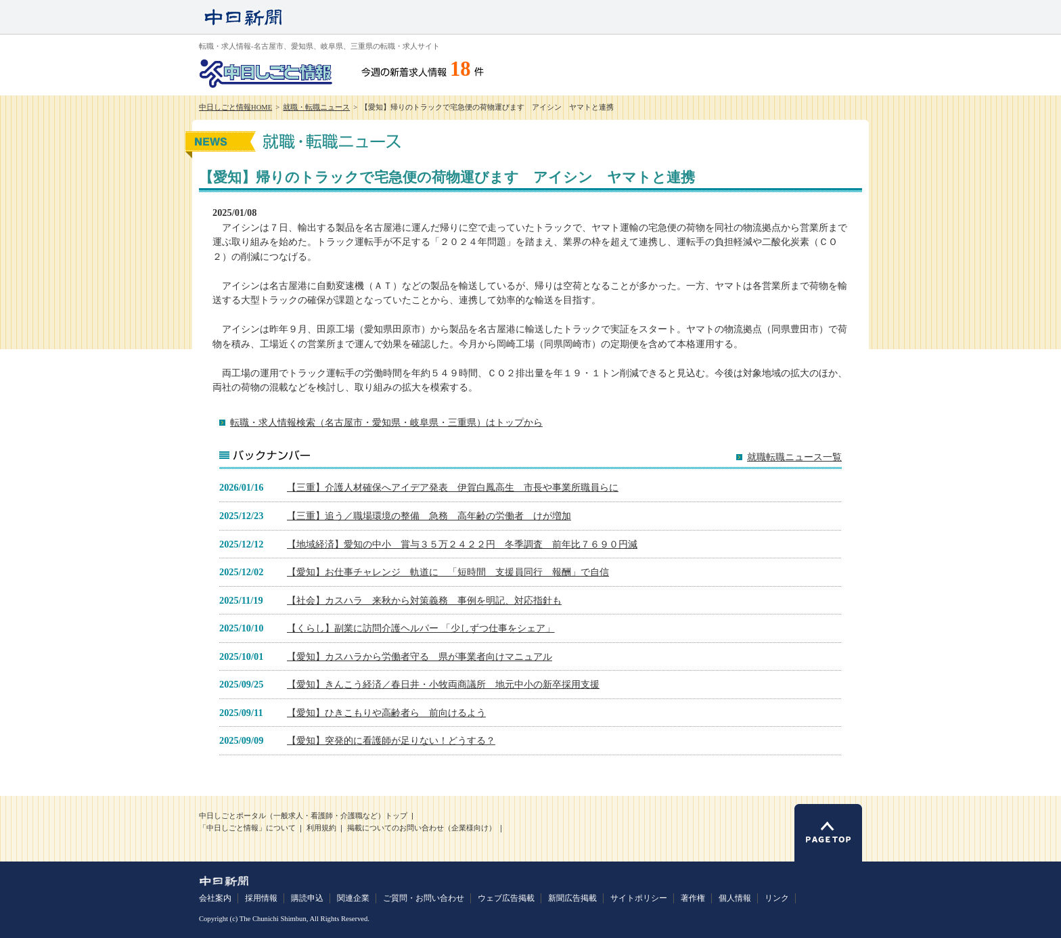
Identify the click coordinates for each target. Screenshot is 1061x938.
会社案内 (215, 898)
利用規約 (321, 828)
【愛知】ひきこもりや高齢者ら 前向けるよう (386, 712)
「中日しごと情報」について (247, 828)
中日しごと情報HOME (235, 107)
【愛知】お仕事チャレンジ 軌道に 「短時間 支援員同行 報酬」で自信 (448, 571)
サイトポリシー (638, 898)
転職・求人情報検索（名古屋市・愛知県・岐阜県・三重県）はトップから (386, 422)
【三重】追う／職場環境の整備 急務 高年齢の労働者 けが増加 (429, 515)
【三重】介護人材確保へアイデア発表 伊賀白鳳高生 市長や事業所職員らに (452, 487)
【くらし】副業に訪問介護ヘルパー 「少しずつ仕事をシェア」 (421, 628)
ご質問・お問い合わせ (423, 898)
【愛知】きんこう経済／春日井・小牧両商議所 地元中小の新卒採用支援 (443, 684)
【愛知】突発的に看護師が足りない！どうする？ (391, 740)
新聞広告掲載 (572, 898)
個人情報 (735, 898)
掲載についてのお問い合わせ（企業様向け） (421, 828)
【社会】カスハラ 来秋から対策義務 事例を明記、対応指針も (424, 600)
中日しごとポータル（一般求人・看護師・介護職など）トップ (303, 816)
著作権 (693, 898)
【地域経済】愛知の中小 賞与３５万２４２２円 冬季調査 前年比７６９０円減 (462, 544)
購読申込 (307, 898)
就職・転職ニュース (316, 107)
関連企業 (353, 898)
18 (460, 69)
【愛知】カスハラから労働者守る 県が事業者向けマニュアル (419, 656)
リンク (777, 898)
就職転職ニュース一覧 (794, 457)
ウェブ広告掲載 (506, 898)
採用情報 (261, 898)
